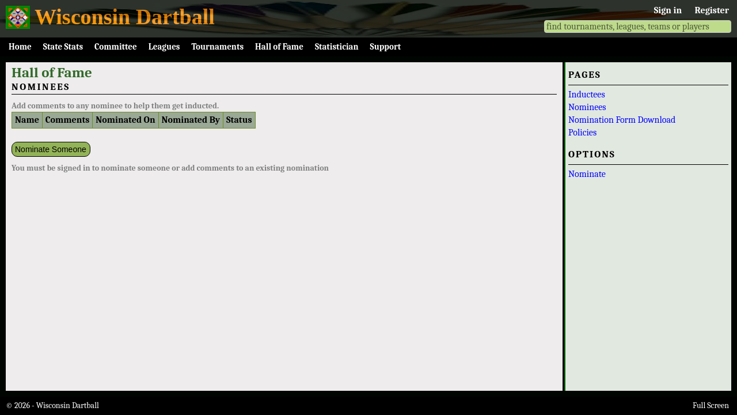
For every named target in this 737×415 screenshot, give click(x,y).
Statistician (337, 47)
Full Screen (711, 405)
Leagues (164, 47)
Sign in (668, 10)
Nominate (587, 174)
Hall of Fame (279, 47)
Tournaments (217, 47)
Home (20, 47)
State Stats (63, 47)
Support (385, 47)
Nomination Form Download (621, 120)
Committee (115, 47)
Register (712, 10)
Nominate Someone (50, 149)
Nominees (587, 107)
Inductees (586, 94)
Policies (582, 132)
